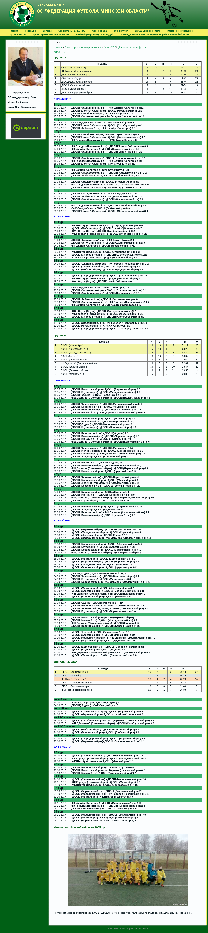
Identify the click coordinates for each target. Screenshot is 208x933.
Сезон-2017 (110, 47)
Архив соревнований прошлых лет (83, 47)
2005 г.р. (59, 52)
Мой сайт (124, 928)
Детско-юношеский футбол (132, 47)
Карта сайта (112, 928)
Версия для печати (139, 928)
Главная (58, 47)
